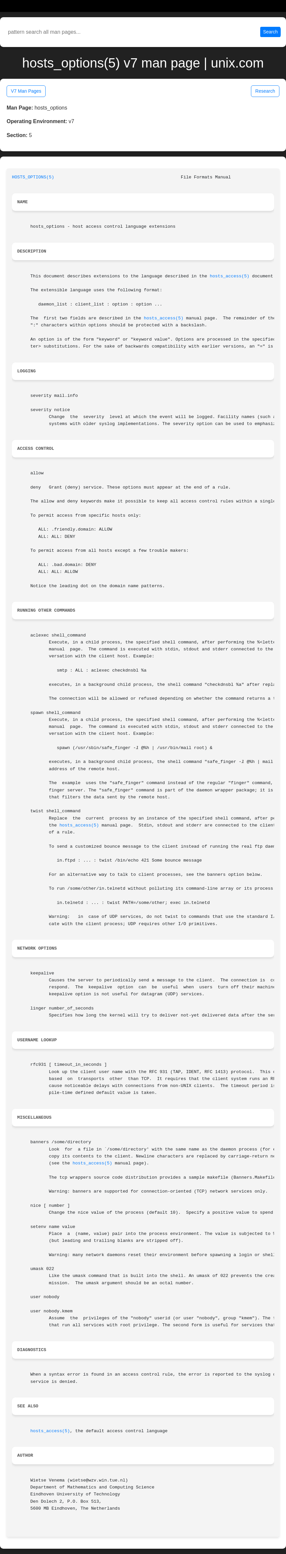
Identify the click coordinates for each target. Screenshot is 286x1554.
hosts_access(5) (229, 276)
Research (265, 91)
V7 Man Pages (26, 91)
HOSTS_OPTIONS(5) (33, 177)
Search (270, 31)
